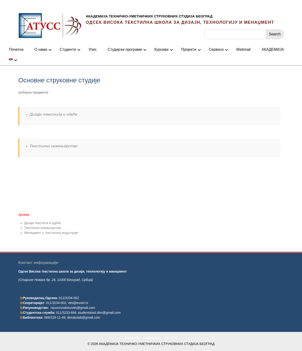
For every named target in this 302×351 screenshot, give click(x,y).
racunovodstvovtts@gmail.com (73, 308)
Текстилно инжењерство (54, 146)
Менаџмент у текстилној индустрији (51, 233)
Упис (92, 49)
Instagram (152, 337)
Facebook (132, 337)
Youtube (171, 337)
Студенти (68, 49)
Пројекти (188, 49)
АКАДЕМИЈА (272, 49)
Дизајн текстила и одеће (54, 114)
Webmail (243, 49)
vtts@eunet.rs (78, 303)
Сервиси (216, 49)
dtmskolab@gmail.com (83, 317)
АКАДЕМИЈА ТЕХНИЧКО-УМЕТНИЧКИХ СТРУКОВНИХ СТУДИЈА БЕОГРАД (149, 16)
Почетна (16, 49)
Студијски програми (125, 49)
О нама (40, 49)
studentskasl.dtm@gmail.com (99, 312)
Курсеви (161, 49)
